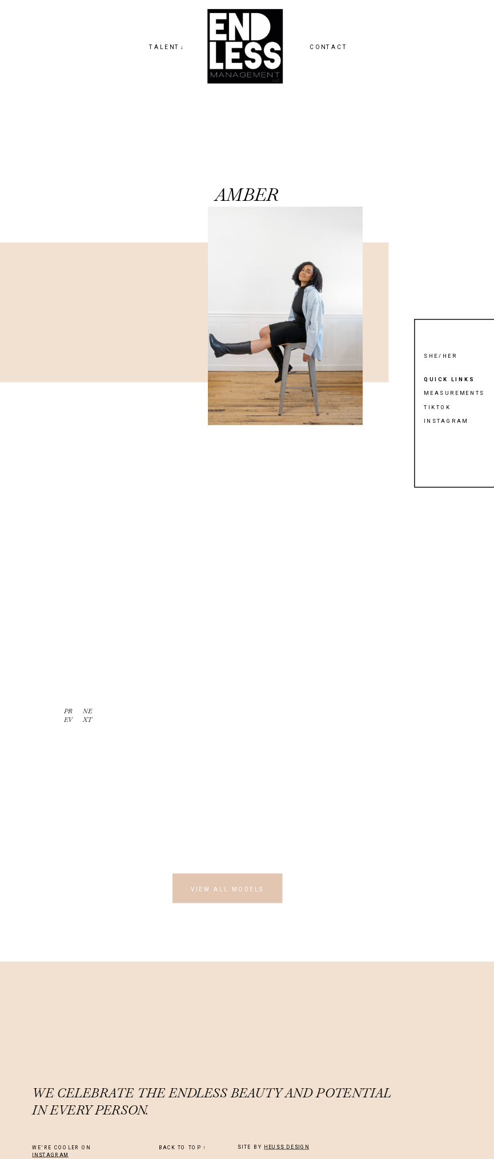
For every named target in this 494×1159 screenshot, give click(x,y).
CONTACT (329, 46)
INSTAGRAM (50, 1155)
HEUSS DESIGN (286, 1147)
